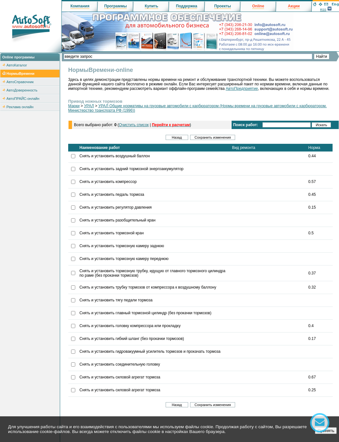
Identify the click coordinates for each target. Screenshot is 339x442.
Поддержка (186, 6)
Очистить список (134, 125)
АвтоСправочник (19, 82)
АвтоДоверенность (21, 90)
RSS (323, 9)
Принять (325, 430)
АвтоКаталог (16, 65)
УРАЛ (89, 106)
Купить (151, 6)
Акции (294, 6)
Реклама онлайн (19, 107)
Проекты (222, 6)
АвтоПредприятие (242, 88)
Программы (115, 6)
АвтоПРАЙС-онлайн (22, 98)
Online (258, 6)
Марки (73, 106)
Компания (79, 6)
